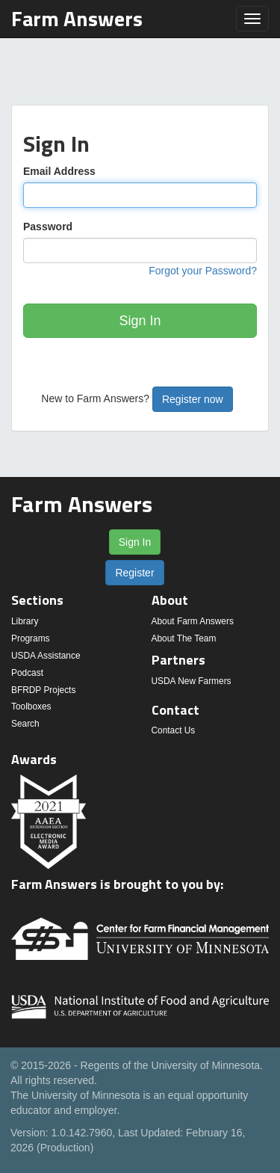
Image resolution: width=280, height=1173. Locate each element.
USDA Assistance (46, 655)
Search (25, 723)
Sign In (140, 320)
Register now (192, 399)
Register (134, 573)
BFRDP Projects (43, 690)
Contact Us (174, 730)
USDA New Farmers (191, 681)
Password (47, 227)
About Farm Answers (193, 621)
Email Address (59, 171)
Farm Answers (77, 18)
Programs (30, 638)
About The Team (184, 638)
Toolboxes (31, 706)
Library (24, 621)
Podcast (27, 673)
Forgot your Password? (203, 271)
